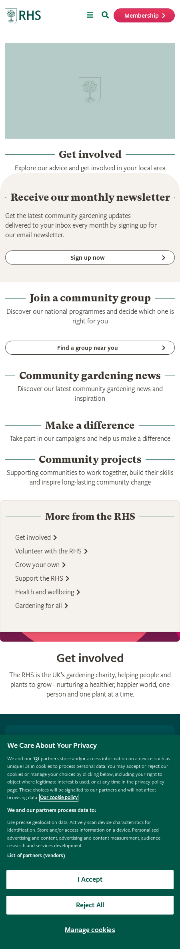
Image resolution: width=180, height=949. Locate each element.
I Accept (90, 879)
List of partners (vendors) (36, 856)
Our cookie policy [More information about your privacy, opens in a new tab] (59, 798)
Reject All (90, 905)
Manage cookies (90, 930)
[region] (90, 842)
